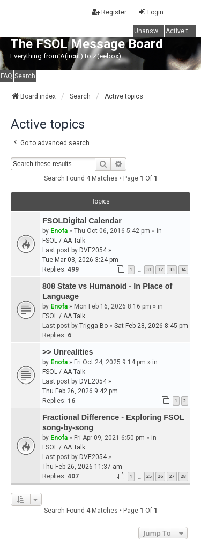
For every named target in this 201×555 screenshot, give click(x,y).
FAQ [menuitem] (6, 76)
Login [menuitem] (150, 12)
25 (149, 475)
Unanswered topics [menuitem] (149, 31)
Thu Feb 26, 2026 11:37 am (82, 466)
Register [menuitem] (109, 12)
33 (171, 269)
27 (171, 475)
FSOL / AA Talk (63, 240)
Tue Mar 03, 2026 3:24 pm (80, 260)
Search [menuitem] (24, 76)
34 (183, 269)
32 (160, 269)
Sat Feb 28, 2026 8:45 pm (151, 325)
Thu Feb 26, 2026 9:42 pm (80, 391)
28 (183, 475)
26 (160, 475)
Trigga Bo (93, 325)
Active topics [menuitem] (181, 31)
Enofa (59, 231)
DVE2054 (93, 250)
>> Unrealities (67, 352)
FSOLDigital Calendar (82, 220)
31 (149, 269)
